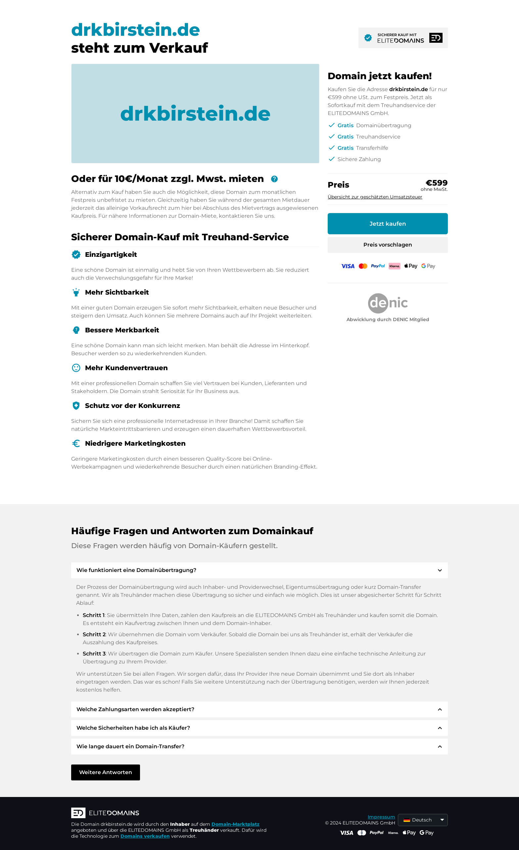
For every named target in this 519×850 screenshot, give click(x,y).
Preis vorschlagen (387, 245)
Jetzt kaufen (388, 223)
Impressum (381, 817)
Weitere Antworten (105, 772)
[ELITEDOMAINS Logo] (170, 814)
